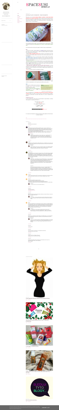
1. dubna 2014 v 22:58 (35, 208)
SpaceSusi (31, 145)
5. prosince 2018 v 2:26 (33, 225)
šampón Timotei (19, 21)
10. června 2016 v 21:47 (33, 214)
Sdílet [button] (18, 13)
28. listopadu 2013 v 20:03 (34, 174)
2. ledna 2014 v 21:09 (35, 183)
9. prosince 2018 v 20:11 (33, 229)
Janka (29, 202)
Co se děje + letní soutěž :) (32, 346)
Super (18, 19)
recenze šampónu (19, 18)
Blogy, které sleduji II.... (31, 400)
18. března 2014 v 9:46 (32, 202)
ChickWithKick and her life (31, 190)
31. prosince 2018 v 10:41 (33, 238)
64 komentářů (29, 322)
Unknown (29, 174)
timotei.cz (31, 86)
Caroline (29, 141)
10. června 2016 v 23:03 (36, 218)
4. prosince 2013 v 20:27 (34, 188)
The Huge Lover (30, 132)
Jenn (28, 126)
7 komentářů (29, 401)
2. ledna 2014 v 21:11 (35, 145)
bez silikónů (18, 16)
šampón (18, 20)
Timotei (18, 22)
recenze (18, 17)
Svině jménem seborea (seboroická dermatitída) (38, 298)
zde (51, 91)
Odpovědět (29, 140)
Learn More (44, 407)
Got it (48, 407)
